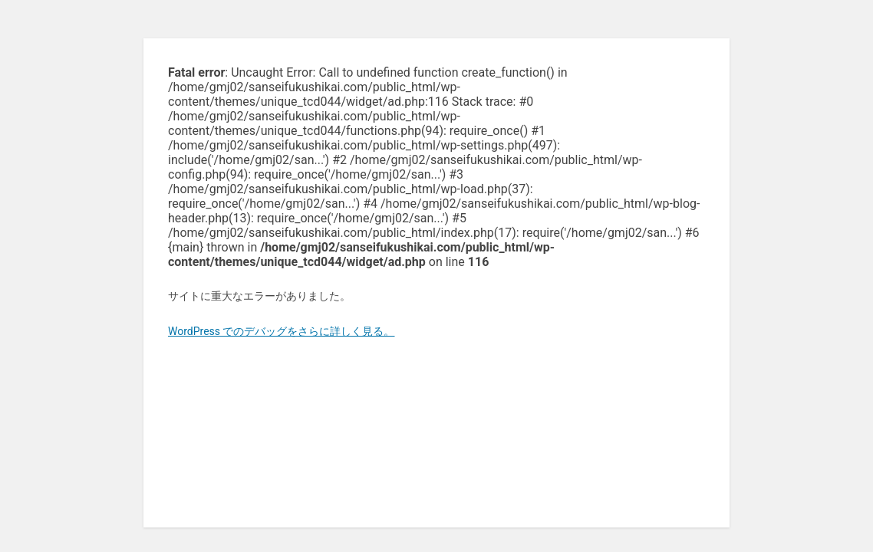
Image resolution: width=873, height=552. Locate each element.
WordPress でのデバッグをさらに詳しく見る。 (281, 331)
